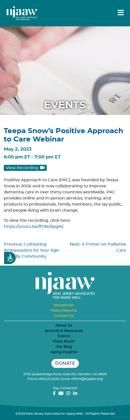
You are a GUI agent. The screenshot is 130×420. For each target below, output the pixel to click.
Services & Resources (64, 331)
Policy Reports (64, 310)
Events (64, 336)
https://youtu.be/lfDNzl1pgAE (34, 227)
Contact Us (64, 316)
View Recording (25, 168)
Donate (65, 363)
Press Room (64, 341)
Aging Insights (63, 352)
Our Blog (64, 347)
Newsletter (64, 305)
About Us (63, 325)
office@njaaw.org (87, 379)
